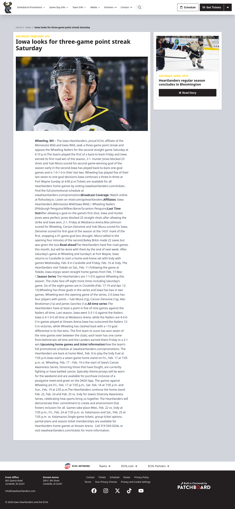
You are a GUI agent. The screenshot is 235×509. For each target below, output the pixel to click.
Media (95, 7)
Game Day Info (59, 7)
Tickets (102, 477)
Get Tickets (212, 7)
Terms (88, 481)
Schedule (188, 7)
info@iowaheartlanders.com (20, 491)
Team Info (79, 7)
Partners (110, 7)
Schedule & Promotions (31, 7)
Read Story (187, 93)
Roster (126, 477)
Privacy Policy (141, 477)
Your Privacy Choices (106, 481)
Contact (126, 7)
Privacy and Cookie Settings (135, 481)
